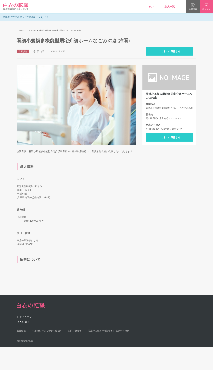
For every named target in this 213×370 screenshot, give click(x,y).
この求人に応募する (169, 51)
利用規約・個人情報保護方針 (47, 330)
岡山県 (40, 51)
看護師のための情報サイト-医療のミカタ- (109, 330)
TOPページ (21, 30)
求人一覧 (169, 6)
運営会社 (21, 330)
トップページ (24, 316)
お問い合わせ (75, 330)
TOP (151, 6)
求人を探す (23, 321)
